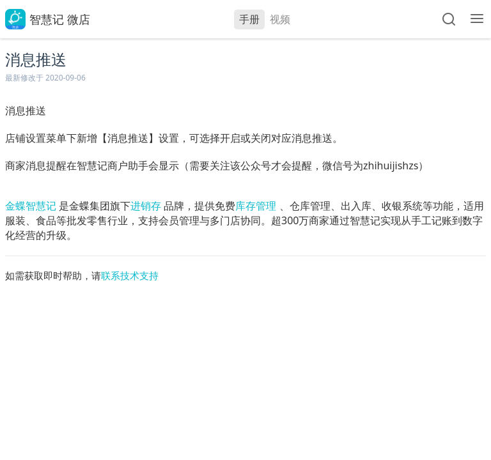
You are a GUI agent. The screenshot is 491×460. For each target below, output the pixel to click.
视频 (280, 19)
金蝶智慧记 (30, 206)
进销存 (145, 206)
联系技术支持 (130, 275)
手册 (249, 19)
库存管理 (255, 206)
